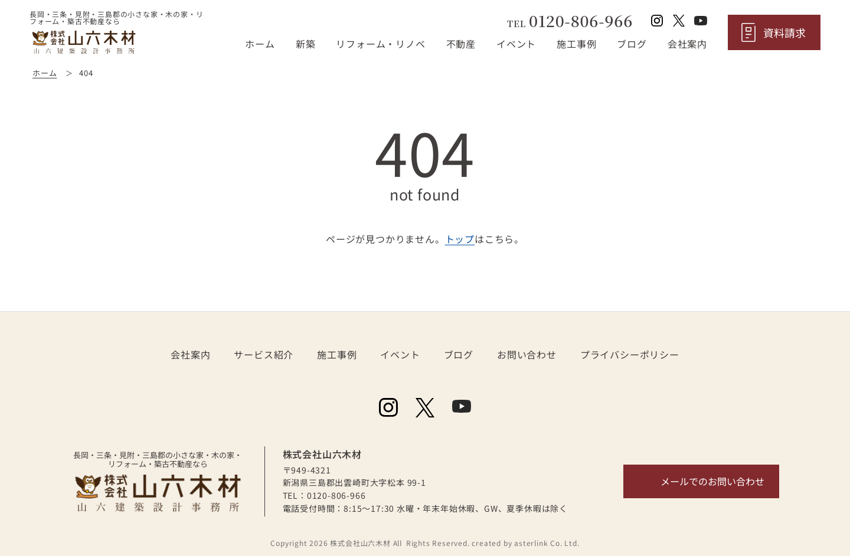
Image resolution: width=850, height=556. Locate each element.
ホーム (259, 44)
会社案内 (687, 44)
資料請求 (784, 32)
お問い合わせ (527, 354)
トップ (460, 239)
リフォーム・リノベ (380, 44)
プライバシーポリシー (629, 354)
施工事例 (576, 44)
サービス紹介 (263, 354)
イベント (516, 44)
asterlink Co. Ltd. (546, 543)
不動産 (461, 44)
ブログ (631, 44)
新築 (306, 44)
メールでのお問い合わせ (712, 481)
